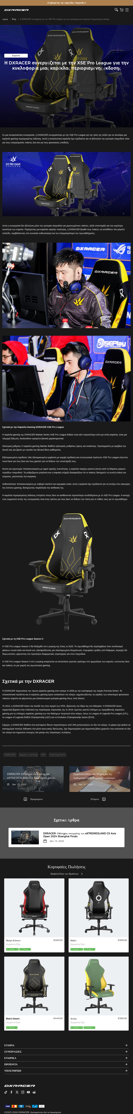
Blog (14, 19)
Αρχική (5, 19)
